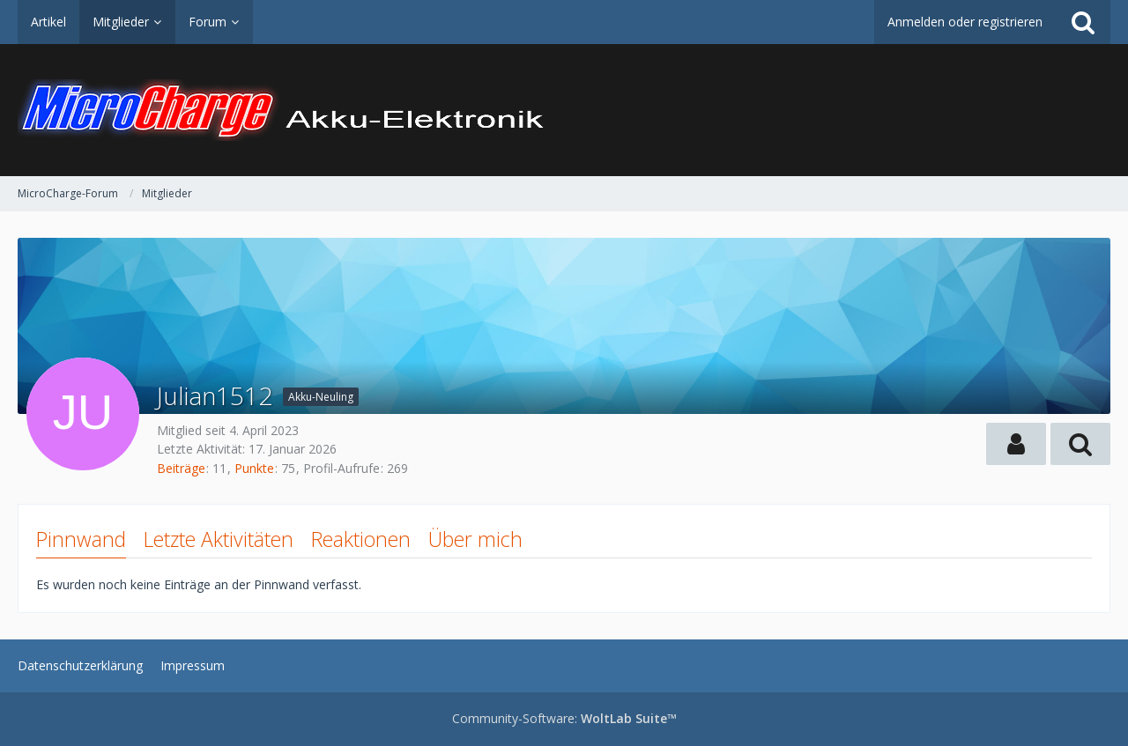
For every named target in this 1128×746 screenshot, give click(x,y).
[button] (1016, 444)
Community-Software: (564, 718)
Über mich (475, 539)
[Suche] (1083, 22)
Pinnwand (81, 539)
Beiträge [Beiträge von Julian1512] (181, 468)
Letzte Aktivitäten (218, 539)
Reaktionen (361, 539)
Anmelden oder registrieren (965, 21)
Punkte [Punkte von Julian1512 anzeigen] (254, 468)
